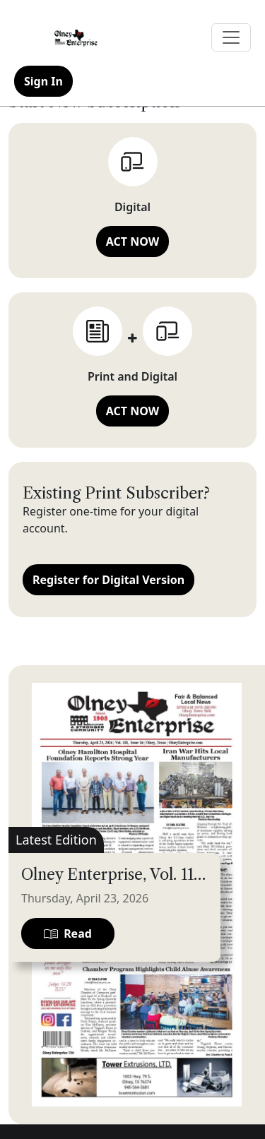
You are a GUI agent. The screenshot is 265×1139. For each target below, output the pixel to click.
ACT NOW (132, 241)
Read (68, 933)
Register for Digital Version (108, 580)
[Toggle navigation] (231, 37)
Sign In (43, 81)
